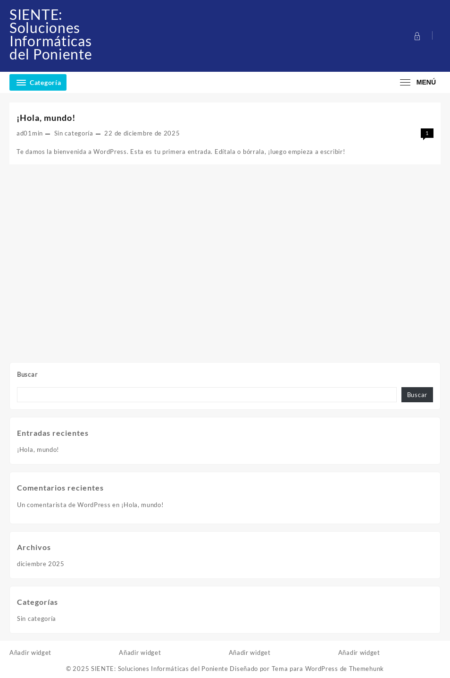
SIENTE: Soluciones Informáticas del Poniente (50, 34)
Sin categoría (73, 133)
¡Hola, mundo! (38, 449)
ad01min (30, 133)
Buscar (27, 374)
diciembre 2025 (41, 564)
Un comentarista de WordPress (64, 504)
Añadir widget (30, 652)
